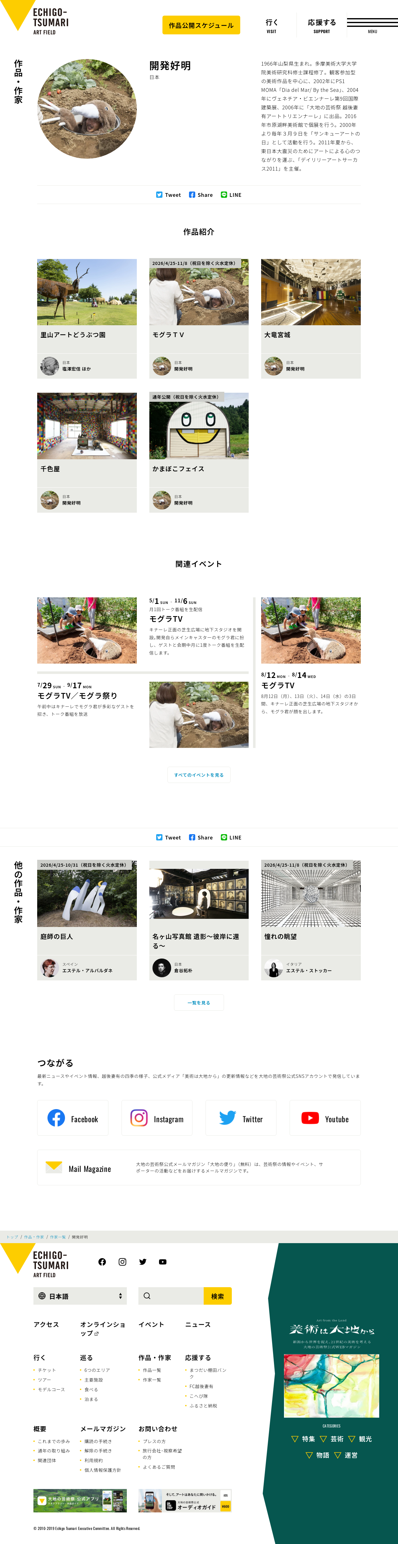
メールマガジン (103, 1428)
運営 (351, 1454)
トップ (12, 1237)
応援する (198, 1357)
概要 (40, 1428)
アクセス (46, 1324)
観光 (365, 1438)
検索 (217, 1296)
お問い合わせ (158, 1428)
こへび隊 (199, 1396)
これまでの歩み (54, 1441)
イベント (151, 1324)
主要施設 (93, 1380)
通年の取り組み (54, 1450)
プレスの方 (154, 1441)
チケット (47, 1370)
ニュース (198, 1324)
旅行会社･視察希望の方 (162, 1453)
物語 (323, 1454)
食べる (91, 1389)
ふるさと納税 (203, 1405)
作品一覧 (152, 1370)
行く (40, 1357)
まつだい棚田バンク (208, 1373)
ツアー (45, 1380)
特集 (308, 1438)
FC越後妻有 (202, 1386)
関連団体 (47, 1460)
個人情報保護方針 (102, 1470)
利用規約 (93, 1460)
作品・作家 (18, 81)
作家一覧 (58, 1237)
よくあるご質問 (159, 1467)
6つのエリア (97, 1370)
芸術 (337, 1438)
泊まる (91, 1399)
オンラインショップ (103, 1328)
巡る (86, 1357)
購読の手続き (98, 1441)
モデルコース (51, 1389)
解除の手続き (98, 1450)
